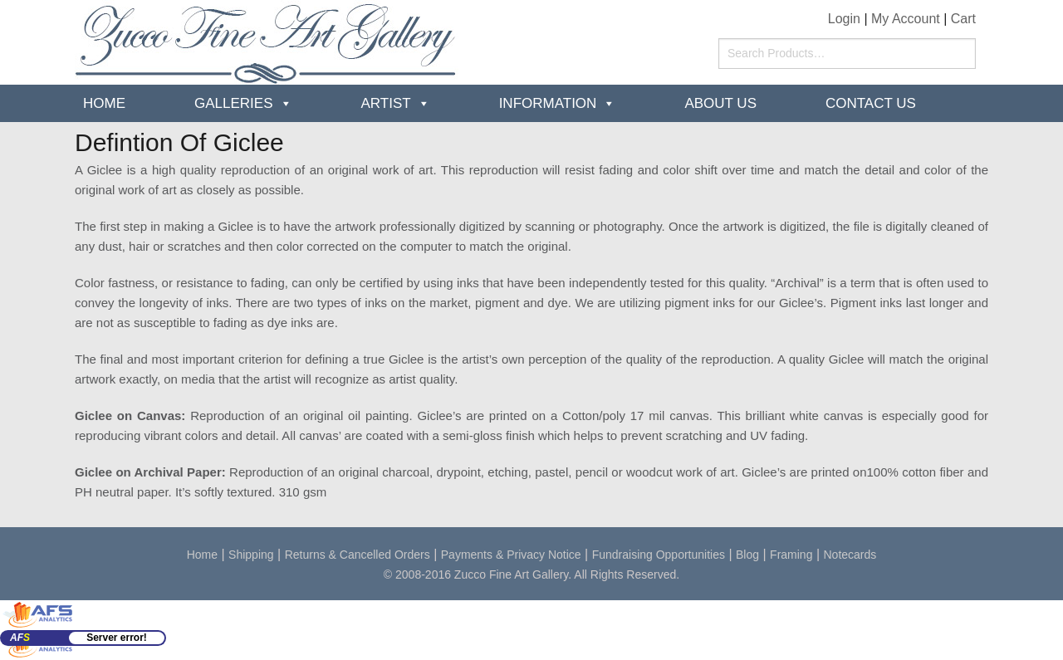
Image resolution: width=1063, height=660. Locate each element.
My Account (905, 19)
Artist (386, 103)
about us (720, 103)
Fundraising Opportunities (658, 554)
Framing (791, 554)
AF (20, 637)
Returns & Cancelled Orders (357, 554)
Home (104, 103)
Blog (747, 554)
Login (844, 19)
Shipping (251, 554)
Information (548, 103)
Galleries (233, 103)
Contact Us (870, 103)
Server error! (116, 637)
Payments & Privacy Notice (511, 554)
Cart (963, 19)
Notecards (850, 554)
